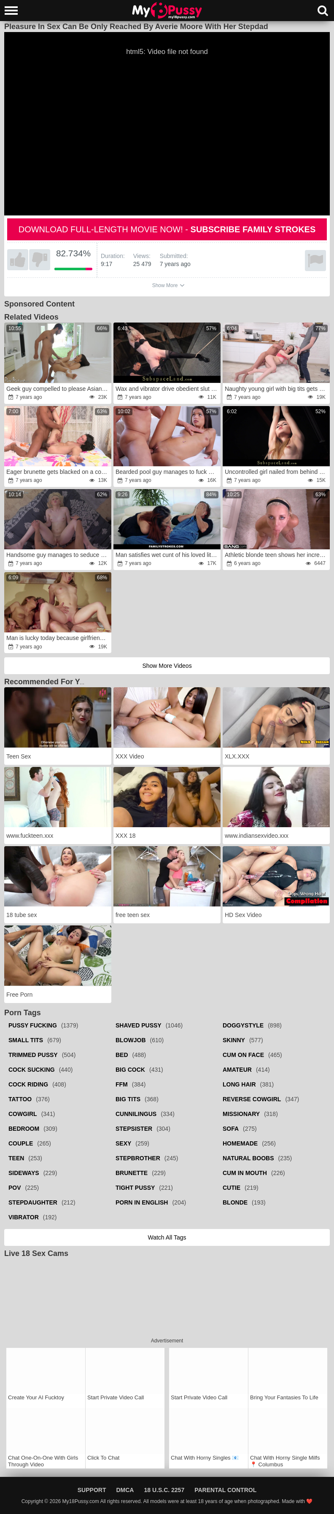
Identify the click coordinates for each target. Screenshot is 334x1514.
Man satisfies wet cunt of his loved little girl (167, 554)
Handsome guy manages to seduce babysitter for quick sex (58, 554)
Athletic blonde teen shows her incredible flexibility (277, 554)
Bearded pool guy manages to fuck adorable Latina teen (167, 471)
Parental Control (225, 1490)
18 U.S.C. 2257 (164, 1490)
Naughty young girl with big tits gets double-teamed (277, 388)
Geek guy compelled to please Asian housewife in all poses (58, 388)
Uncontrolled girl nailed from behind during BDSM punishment (277, 471)
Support (92, 1490)
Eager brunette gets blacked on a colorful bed (58, 471)
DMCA (125, 1490)
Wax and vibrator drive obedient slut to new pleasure (167, 388)
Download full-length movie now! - (167, 229)
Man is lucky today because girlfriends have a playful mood (58, 638)
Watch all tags (167, 1237)
